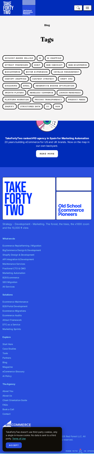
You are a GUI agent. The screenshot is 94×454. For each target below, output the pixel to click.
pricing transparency (48, 99)
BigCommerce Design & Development (22, 250)
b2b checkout (54, 65)
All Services (9, 286)
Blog (5, 362)
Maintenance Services (14, 264)
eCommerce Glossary (13, 371)
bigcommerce (12, 72)
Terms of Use (19, 438)
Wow (57, 106)
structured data (30, 106)
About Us (7, 395)
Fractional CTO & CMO (14, 268)
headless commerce (41, 92)
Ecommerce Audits (12, 315)
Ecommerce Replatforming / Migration (22, 245)
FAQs (5, 404)
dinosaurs (11, 86)
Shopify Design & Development (18, 254)
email (26, 86)
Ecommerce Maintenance (15, 301)
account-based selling (19, 58)
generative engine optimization (55, 86)
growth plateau (14, 92)
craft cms (66, 79)
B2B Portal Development (15, 306)
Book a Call (8, 409)
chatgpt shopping (15, 79)
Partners (7, 357)
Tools (5, 353)
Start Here (8, 344)
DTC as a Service (11, 324)
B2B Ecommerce (11, 277)
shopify (9, 106)
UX (47, 106)
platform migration (17, 99)
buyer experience (37, 72)
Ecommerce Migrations (14, 310)
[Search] (78, 8)
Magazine (8, 367)
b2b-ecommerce (77, 65)
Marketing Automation (14, 273)
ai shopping (54, 58)
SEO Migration (10, 282)
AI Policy (7, 376)
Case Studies (9, 348)
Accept (14, 445)
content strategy (43, 79)
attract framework (16, 65)
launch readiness (70, 92)
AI (40, 58)
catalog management (66, 72)
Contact (6, 414)
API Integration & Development (18, 259)
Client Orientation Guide (15, 400)
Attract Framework (12, 320)
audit (37, 65)
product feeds (76, 99)
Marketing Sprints (12, 329)
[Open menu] (87, 8)
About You (8, 391)
